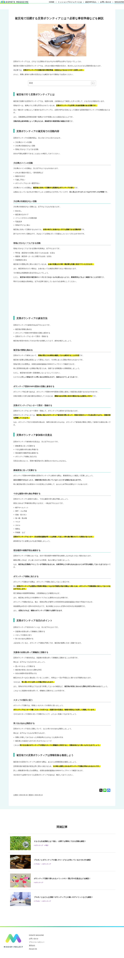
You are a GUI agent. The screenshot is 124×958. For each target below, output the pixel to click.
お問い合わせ (106, 5)
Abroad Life (33, 949)
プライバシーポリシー (36, 942)
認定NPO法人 (94, 5)
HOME (64, 5)
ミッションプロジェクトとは (78, 5)
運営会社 (32, 945)
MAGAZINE (117, 5)
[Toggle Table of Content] (92, 83)
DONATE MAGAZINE (36, 935)
